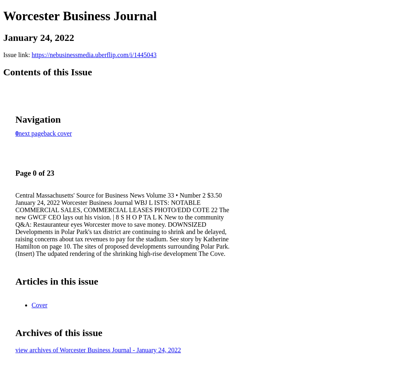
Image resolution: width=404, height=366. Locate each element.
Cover (39, 305)
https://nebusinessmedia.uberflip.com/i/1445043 (94, 54)
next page (31, 133)
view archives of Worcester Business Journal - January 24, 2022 (98, 350)
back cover (58, 133)
